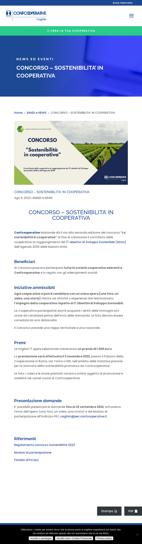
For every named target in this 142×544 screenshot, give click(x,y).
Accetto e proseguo (41, 538)
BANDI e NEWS (43, 198)
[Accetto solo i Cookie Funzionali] (137, 534)
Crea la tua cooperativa (73, 31)
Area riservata (122, 3)
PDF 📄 (133, 511)
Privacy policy (104, 538)
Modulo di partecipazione (32, 453)
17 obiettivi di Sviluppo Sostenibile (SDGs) (96, 242)
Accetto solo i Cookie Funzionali (74, 538)
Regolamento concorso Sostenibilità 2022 (44, 445)
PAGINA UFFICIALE (26, 460)
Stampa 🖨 (109, 511)
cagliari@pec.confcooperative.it (83, 416)
